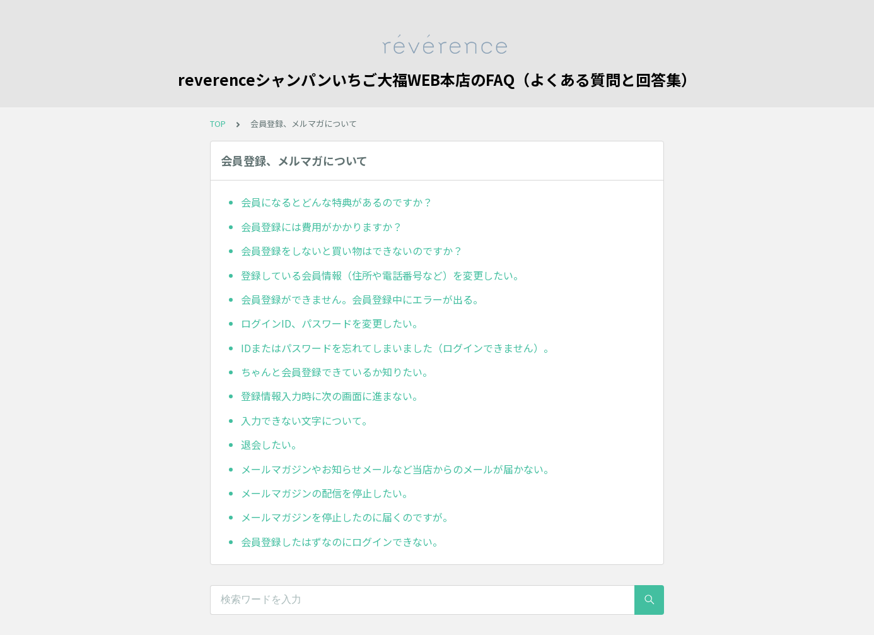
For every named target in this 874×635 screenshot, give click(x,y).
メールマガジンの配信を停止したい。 (326, 493)
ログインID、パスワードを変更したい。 (331, 323)
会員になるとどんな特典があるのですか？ (337, 202)
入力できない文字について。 (306, 420)
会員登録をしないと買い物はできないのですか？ (352, 250)
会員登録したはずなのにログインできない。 (342, 541)
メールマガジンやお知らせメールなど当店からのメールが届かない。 (397, 469)
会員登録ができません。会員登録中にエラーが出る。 (362, 299)
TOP (218, 123)
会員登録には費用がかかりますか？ (321, 226)
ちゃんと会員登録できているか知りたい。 (337, 371)
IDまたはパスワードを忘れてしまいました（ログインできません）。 (397, 347)
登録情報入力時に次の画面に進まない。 (331, 395)
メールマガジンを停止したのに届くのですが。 (347, 517)
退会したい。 (271, 444)
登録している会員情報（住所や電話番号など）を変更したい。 (382, 275)
